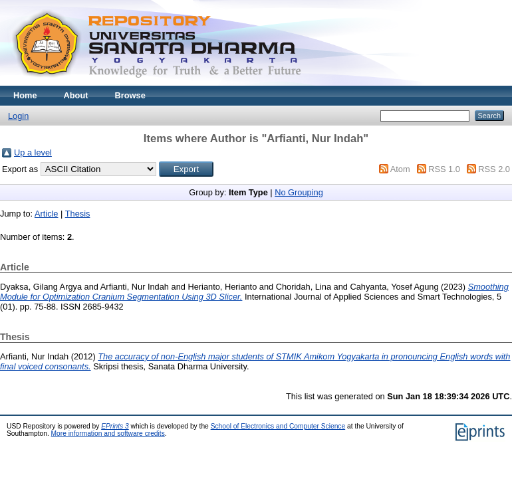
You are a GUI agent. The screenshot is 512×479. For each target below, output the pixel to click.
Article (47, 214)
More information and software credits (108, 433)
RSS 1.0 (444, 169)
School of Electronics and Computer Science (278, 426)
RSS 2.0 (494, 169)
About (76, 95)
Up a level (33, 152)
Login (18, 116)
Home (25, 95)
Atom (400, 169)
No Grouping (299, 192)
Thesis (77, 214)
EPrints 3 (115, 426)
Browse (130, 95)
